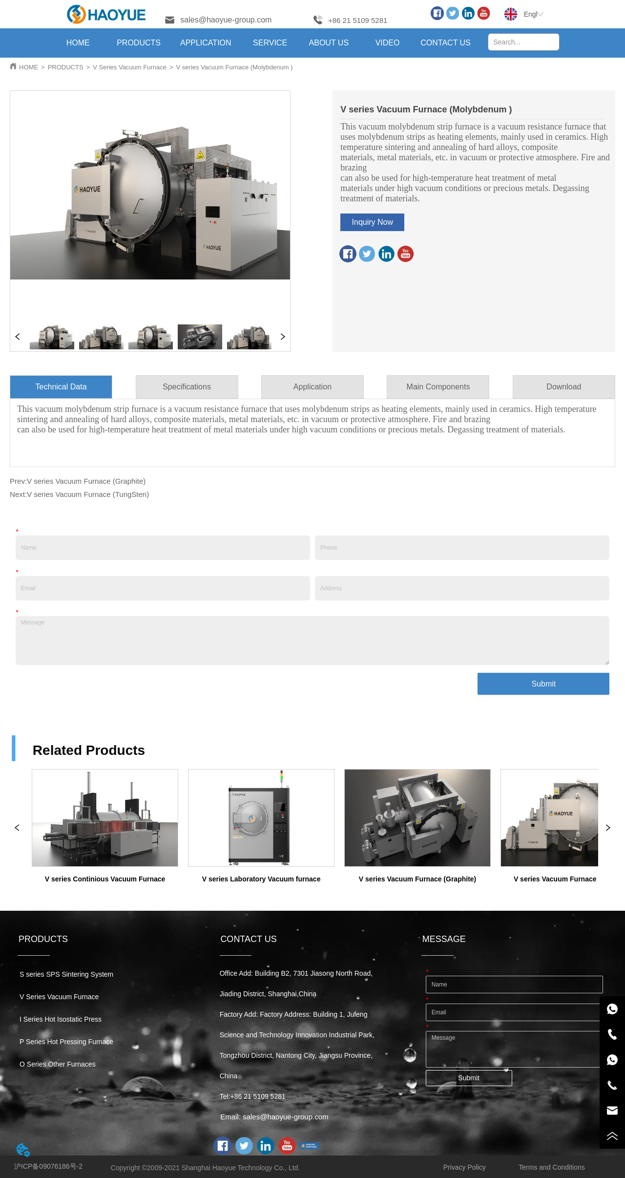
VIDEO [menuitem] (387, 43)
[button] (138, 43)
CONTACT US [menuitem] (445, 43)
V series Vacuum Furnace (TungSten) (88, 494)
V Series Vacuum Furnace (130, 67)
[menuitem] (138, 43)
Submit (543, 684)
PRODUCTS (65, 67)
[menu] (262, 43)
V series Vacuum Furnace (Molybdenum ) (234, 67)
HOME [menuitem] (78, 43)
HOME (28, 67)
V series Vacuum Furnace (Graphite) (86, 481)
